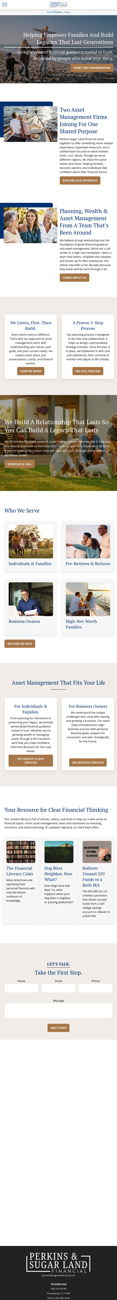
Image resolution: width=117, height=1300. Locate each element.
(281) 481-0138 (62, 1298)
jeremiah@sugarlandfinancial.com (58, 1275)
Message (58, 1000)
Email (58, 981)
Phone (95, 981)
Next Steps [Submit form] (58, 1028)
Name (21, 981)
